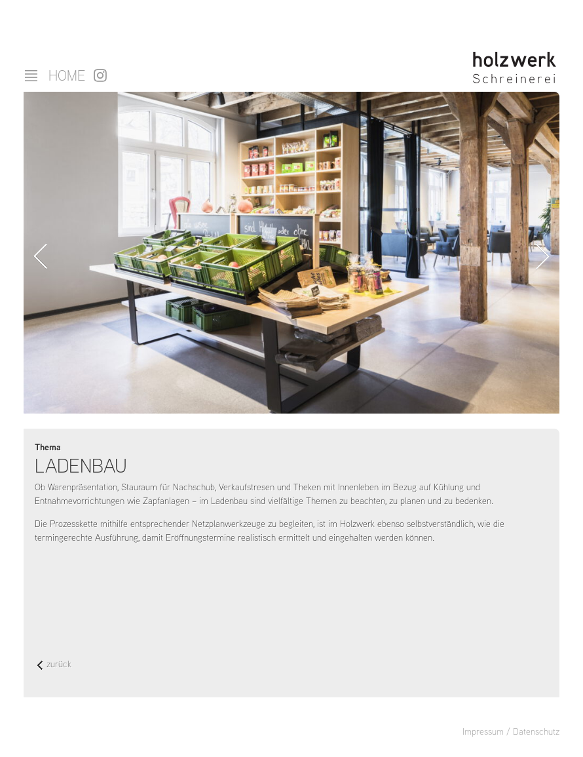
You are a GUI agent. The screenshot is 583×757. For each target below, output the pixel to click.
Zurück (40, 256)
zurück (54, 664)
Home (66, 75)
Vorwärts (543, 256)
